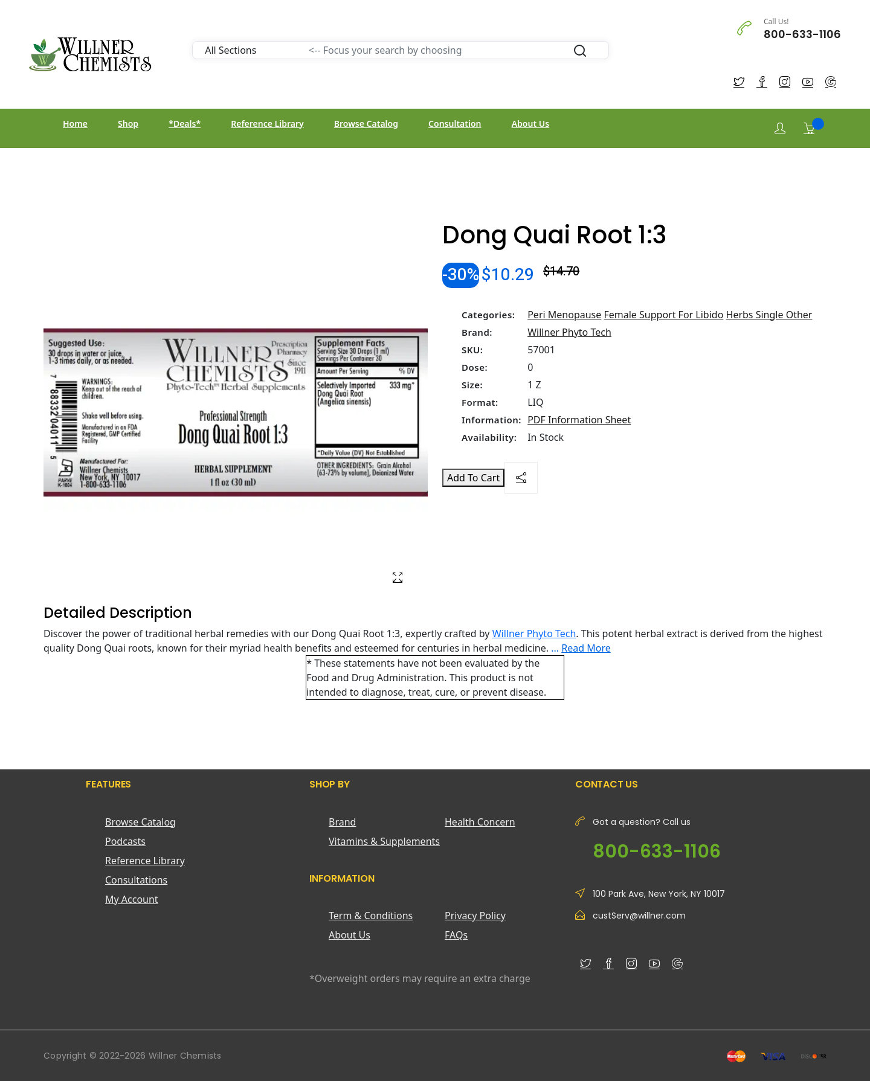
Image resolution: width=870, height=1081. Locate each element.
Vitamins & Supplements (384, 841)
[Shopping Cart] (809, 128)
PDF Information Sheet (579, 419)
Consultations (136, 880)
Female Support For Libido (663, 314)
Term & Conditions (371, 915)
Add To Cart (473, 477)
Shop (128, 123)
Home (75, 123)
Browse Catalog (366, 123)
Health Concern (480, 822)
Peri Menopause (564, 314)
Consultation (454, 123)
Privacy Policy (475, 915)
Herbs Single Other (769, 314)
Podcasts (125, 841)
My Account (131, 899)
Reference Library (267, 123)
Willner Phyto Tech (569, 332)
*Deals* (185, 123)
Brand (342, 822)
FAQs (456, 934)
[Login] (780, 128)
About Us (530, 123)
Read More (585, 648)
